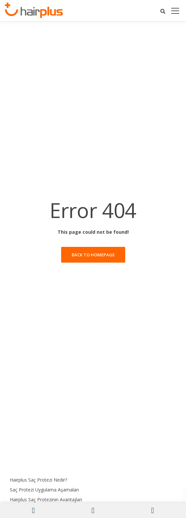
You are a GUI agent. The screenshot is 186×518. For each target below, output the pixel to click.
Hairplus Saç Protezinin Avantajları (46, 499)
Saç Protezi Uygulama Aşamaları (44, 490)
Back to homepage (93, 255)
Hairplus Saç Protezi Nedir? (38, 480)
